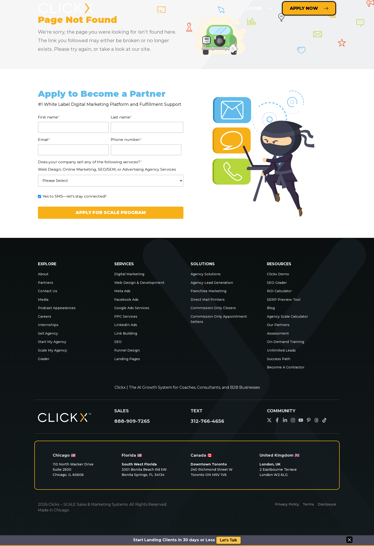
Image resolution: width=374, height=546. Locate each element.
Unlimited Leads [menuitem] (283, 357)
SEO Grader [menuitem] (278, 283)
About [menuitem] (44, 274)
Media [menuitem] (44, 302)
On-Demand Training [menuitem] (287, 348)
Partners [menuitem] (46, 283)
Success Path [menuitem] (280, 366)
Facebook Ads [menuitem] (128, 302)
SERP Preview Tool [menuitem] (285, 302)
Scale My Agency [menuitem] (54, 357)
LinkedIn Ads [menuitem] (127, 329)
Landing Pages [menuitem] (128, 366)
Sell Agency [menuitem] (49, 339)
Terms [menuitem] (306, 513)
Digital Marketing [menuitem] (131, 274)
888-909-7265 (132, 430)
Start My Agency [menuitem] (54, 348)
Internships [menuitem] (49, 329)
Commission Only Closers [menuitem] (216, 311)
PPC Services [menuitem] (127, 320)
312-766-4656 (207, 430)
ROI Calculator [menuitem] (281, 293)
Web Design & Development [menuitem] (141, 283)
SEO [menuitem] (118, 348)
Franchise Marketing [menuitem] (210, 293)
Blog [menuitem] (271, 311)
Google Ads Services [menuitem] (134, 311)
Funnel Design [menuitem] (128, 357)
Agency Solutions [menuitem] (207, 274)
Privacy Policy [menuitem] (283, 513)
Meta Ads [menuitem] (123, 293)
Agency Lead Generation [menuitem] (214, 283)
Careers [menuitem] (45, 320)
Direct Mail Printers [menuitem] (209, 302)
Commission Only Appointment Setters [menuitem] (221, 323)
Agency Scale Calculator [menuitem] (290, 320)
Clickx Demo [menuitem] (279, 274)
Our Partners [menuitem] (279, 329)
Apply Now (309, 8)
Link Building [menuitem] (126, 339)
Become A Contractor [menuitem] (288, 375)
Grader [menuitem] (44, 366)
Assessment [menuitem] (279, 339)
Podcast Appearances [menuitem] (59, 311)
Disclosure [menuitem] (326, 513)
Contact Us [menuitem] (49, 293)
